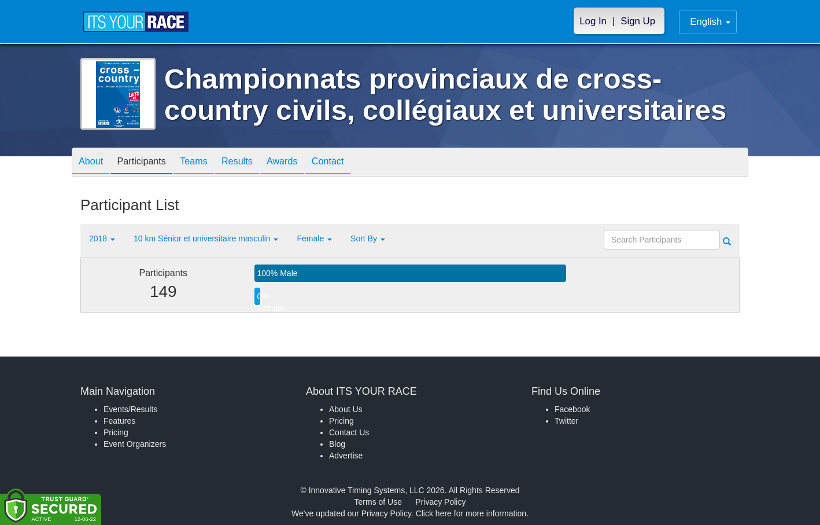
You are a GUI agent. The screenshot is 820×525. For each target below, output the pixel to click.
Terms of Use (378, 501)
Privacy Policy (440, 501)
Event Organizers (135, 444)
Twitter (566, 420)
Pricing (116, 432)
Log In (593, 21)
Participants (150, 162)
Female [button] (314, 238)
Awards (308, 162)
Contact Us (349, 432)
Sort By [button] (367, 238)
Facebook (572, 409)
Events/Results (130, 409)
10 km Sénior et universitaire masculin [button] (206, 238)
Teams (208, 162)
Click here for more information (471, 513)
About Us (346, 409)
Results (257, 162)
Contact (359, 162)
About (93, 162)
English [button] (710, 21)
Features (119, 420)
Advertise (346, 455)
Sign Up (637, 21)
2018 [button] (102, 238)
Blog (337, 444)
